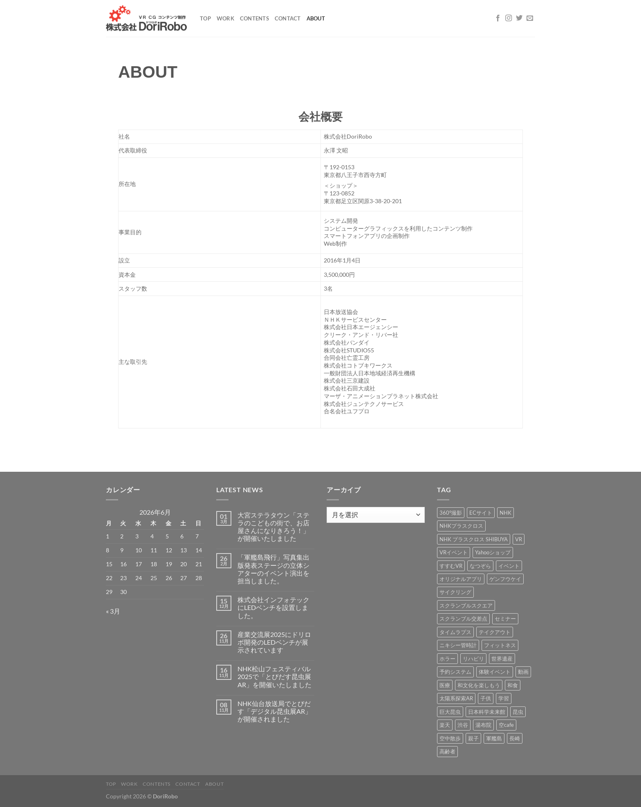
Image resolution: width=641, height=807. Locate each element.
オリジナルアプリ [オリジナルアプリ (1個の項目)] (460, 579)
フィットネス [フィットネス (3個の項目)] (500, 645)
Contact (288, 18)
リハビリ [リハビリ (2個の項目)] (473, 658)
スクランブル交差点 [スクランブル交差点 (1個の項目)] (463, 618)
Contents (254, 18)
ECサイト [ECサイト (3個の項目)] (480, 512)
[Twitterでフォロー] (519, 18)
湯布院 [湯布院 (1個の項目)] (483, 725)
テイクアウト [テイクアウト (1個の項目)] (495, 632)
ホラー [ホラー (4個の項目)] (447, 658)
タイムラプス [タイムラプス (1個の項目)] (455, 632)
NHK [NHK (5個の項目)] (505, 512)
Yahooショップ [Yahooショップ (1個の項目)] (493, 552)
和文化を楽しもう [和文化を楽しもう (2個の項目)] (478, 685)
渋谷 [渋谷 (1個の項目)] (462, 725)
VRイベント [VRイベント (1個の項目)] (453, 552)
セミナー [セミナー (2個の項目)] (505, 618)
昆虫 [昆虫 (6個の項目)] (518, 711)
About (316, 18)
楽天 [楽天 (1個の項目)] (444, 725)
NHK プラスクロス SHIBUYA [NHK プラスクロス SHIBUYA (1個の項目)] (473, 539)
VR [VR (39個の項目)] (518, 539)
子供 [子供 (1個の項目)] (485, 698)
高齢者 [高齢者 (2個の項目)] (447, 751)
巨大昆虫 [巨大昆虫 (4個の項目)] (450, 711)
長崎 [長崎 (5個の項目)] (514, 738)
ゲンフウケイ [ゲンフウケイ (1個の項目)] (505, 579)
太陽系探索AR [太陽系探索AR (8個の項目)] (456, 698)
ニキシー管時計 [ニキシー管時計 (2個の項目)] (458, 645)
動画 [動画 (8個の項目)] (523, 671)
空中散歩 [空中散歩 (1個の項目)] (450, 738)
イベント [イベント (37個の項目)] (509, 566)
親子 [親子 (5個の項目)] (473, 738)
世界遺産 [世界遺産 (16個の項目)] (502, 658)
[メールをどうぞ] (530, 18)
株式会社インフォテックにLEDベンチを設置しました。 (273, 607)
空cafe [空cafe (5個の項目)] (506, 725)
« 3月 (113, 611)
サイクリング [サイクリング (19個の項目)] (455, 592)
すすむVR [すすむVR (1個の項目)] (450, 566)
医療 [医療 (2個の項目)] (444, 685)
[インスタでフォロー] (508, 18)
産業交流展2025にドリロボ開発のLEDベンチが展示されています (274, 642)
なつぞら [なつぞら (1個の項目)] (480, 566)
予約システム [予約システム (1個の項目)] (455, 671)
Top (205, 18)
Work (225, 18)
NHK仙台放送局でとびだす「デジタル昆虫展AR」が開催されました (275, 711)
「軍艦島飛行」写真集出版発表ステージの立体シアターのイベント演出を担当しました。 (273, 569)
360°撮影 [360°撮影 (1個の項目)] (450, 512)
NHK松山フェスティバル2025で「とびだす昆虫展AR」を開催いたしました (275, 676)
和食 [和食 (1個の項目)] (512, 685)
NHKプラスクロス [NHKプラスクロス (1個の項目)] (461, 525)
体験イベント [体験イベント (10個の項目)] (495, 671)
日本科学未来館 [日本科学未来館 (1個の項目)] (486, 711)
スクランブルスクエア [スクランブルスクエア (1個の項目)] (466, 605)
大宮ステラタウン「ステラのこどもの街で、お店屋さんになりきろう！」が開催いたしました (273, 526)
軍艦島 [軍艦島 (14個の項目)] (494, 738)
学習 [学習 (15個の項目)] (503, 698)
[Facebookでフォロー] (498, 18)
